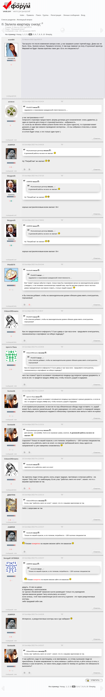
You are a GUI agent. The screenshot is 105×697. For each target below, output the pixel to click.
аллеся (11, 102)
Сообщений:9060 (11, 522)
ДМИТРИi (11, 495)
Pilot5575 (29, 107)
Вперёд (49, 34)
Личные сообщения (71, 15)
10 (44, 34)
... (53, 186)
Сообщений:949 (11, 96)
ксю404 (11, 40)
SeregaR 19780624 (11, 558)
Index (22, 15)
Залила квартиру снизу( (23, 24)
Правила (30, 15)
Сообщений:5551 (11, 342)
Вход (83, 15)
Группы (46, 15)
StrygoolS (11, 176)
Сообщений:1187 (11, 215)
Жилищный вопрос (24, 20)
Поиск (38, 15)
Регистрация (56, 15)
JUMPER (11, 145)
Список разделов (8, 20)
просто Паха (11, 347)
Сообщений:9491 (11, 306)
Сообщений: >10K (11, 140)
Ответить (96, 138)
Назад (18, 34)
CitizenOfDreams (11, 311)
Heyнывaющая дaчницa (34, 150)
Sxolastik (29, 270)
